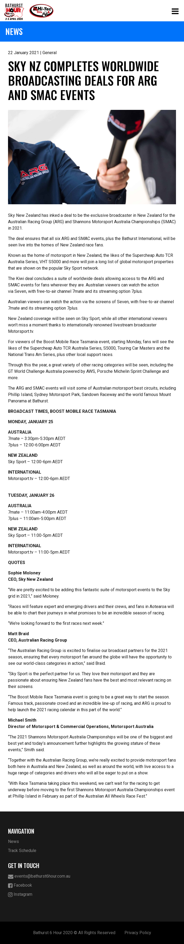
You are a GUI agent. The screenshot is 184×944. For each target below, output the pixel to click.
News (13, 841)
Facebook (20, 885)
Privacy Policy (137, 932)
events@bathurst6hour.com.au (39, 876)
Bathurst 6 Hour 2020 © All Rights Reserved (74, 932)
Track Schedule (22, 850)
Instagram (20, 894)
